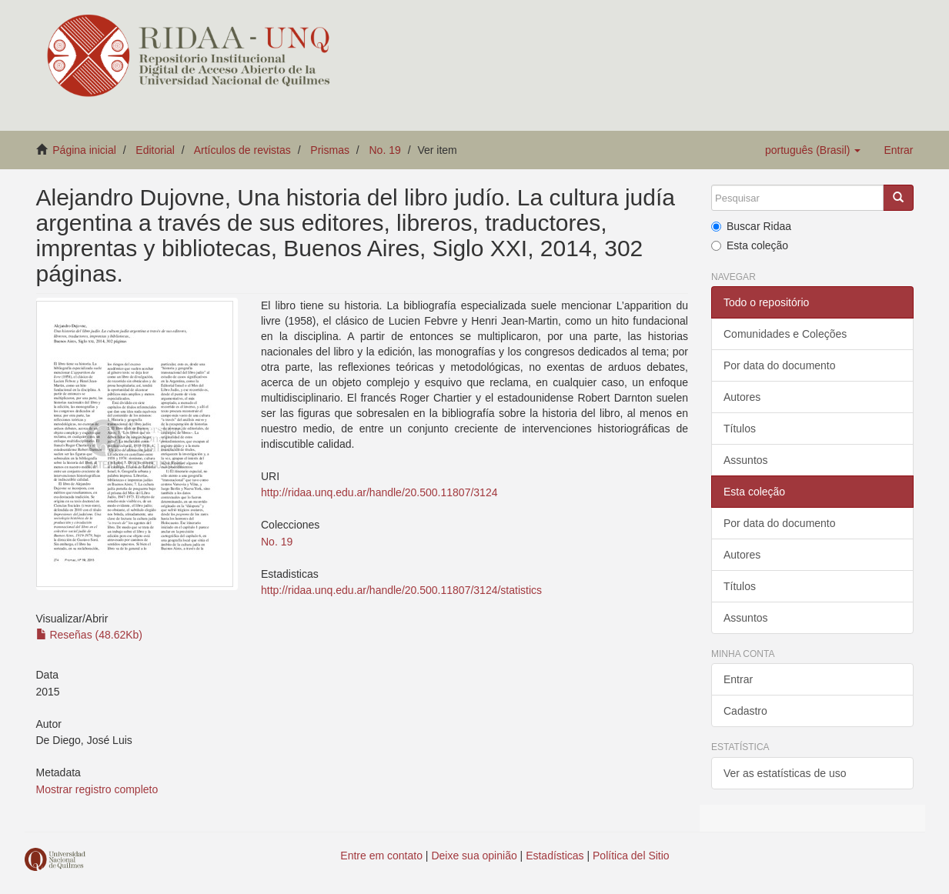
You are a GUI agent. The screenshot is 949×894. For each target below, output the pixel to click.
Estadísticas (554, 855)
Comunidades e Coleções (785, 334)
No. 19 (384, 150)
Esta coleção (749, 245)
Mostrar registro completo (97, 789)
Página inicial (84, 150)
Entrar (738, 679)
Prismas (329, 150)
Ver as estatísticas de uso (785, 773)
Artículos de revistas (242, 150)
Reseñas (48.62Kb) (89, 635)
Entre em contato (381, 855)
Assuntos (745, 460)
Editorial (155, 150)
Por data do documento (779, 365)
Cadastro (745, 711)
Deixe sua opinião (473, 855)
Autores (741, 397)
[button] (813, 150)
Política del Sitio (631, 855)
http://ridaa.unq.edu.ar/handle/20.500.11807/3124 (379, 492)
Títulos (739, 428)
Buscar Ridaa (751, 226)
